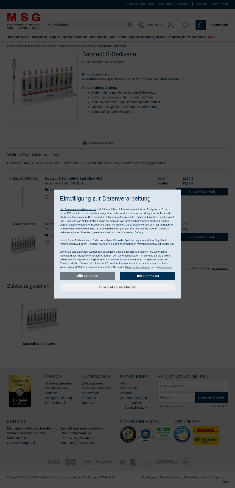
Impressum (165, 267)
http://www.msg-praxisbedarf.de (78, 209)
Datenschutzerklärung (137, 267)
